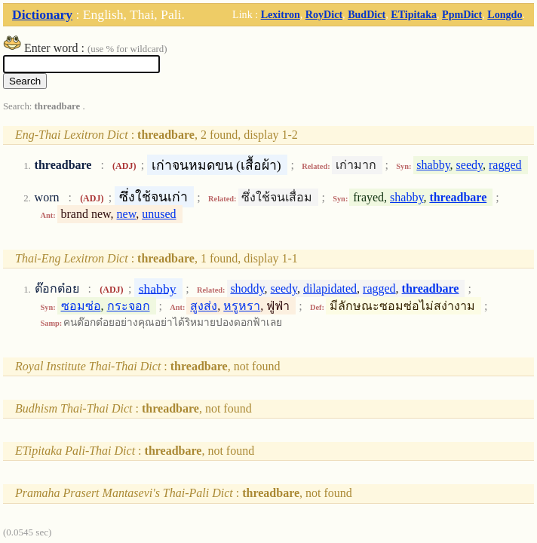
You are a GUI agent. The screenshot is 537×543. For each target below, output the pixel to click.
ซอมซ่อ (81, 305)
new (127, 213)
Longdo (504, 14)
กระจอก (128, 305)
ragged (505, 164)
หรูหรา (241, 305)
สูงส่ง (203, 305)
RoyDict (323, 14)
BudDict (366, 14)
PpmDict (462, 14)
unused (159, 213)
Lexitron (280, 14)
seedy (469, 164)
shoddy (247, 288)
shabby (433, 164)
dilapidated (330, 288)
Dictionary (42, 14)
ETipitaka (414, 14)
